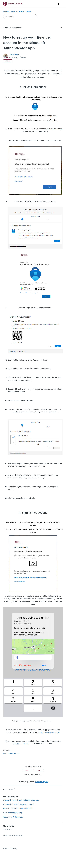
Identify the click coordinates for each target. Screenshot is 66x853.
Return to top (9, 789)
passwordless (13, 753)
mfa (4, 753)
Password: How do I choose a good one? (18, 804)
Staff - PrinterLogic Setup (12, 813)
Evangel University (9, 11)
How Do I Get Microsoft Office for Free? (18, 808)
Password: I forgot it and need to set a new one (21, 800)
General (28, 11)
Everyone (21, 11)
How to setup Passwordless (49, 732)
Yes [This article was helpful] (27, 770)
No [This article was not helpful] (39, 770)
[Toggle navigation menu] (59, 4)
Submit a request (41, 782)
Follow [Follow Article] (8, 61)
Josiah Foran (14, 54)
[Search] (20, 16)
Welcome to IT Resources (13, 817)
